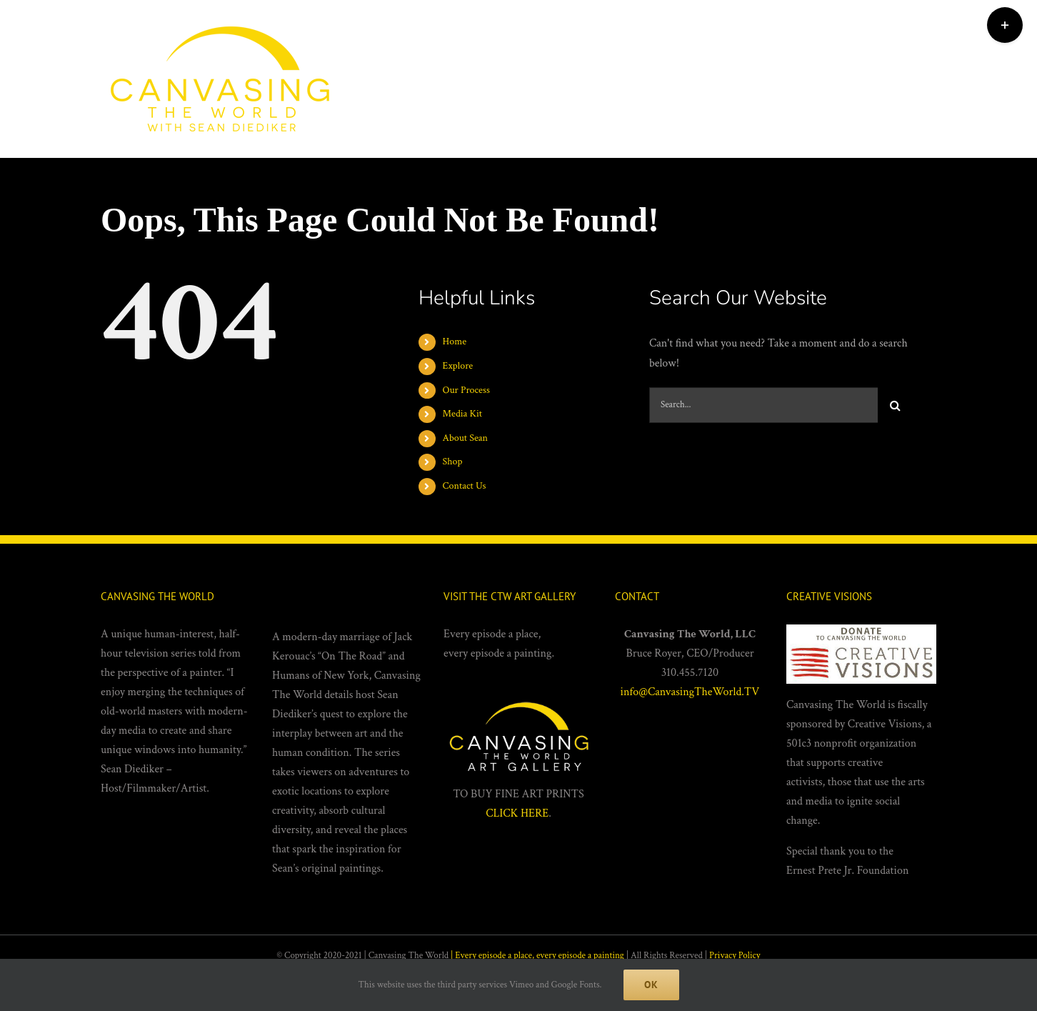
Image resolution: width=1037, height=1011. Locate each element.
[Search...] (763, 405)
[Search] (895, 405)
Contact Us (464, 485)
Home (454, 341)
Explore (458, 365)
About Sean (465, 438)
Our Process (466, 390)
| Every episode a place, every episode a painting (537, 956)
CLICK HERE (517, 813)
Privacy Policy (734, 956)
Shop (453, 461)
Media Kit (463, 413)
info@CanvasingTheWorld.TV (690, 691)
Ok (651, 984)
